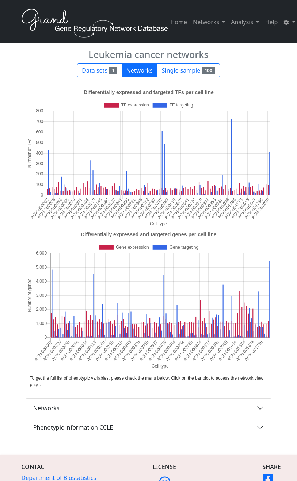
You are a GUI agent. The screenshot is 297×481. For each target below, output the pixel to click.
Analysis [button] (243, 22)
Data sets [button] (99, 70)
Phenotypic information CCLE (73, 427)
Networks (46, 408)
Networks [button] (207, 22)
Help (271, 22)
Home (179, 22)
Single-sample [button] (188, 70)
